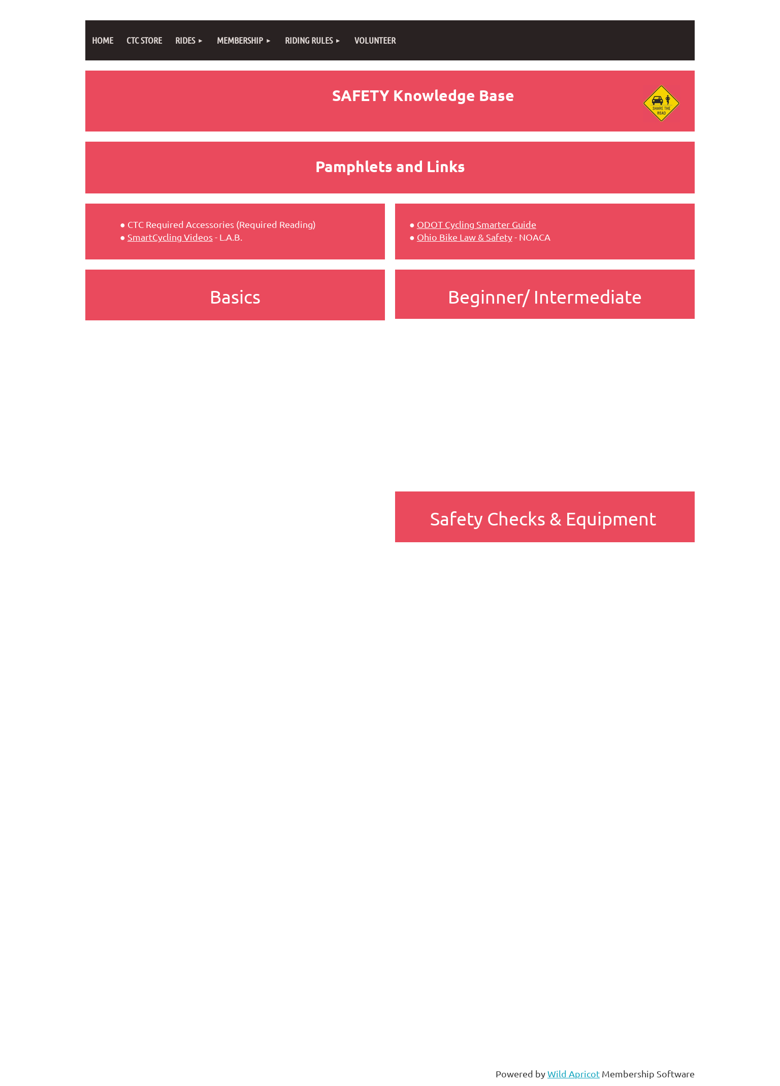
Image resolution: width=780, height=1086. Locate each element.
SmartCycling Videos (170, 237)
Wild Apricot (573, 1073)
